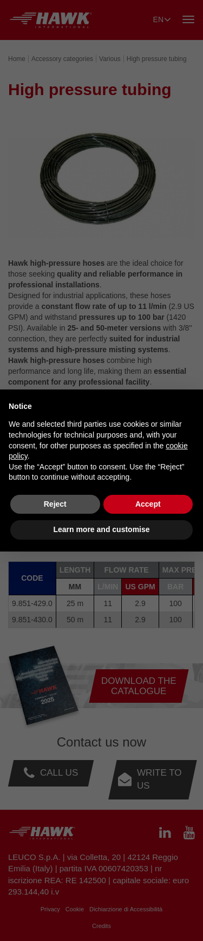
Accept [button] (148, 504)
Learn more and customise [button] (101, 529)
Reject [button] (55, 504)
